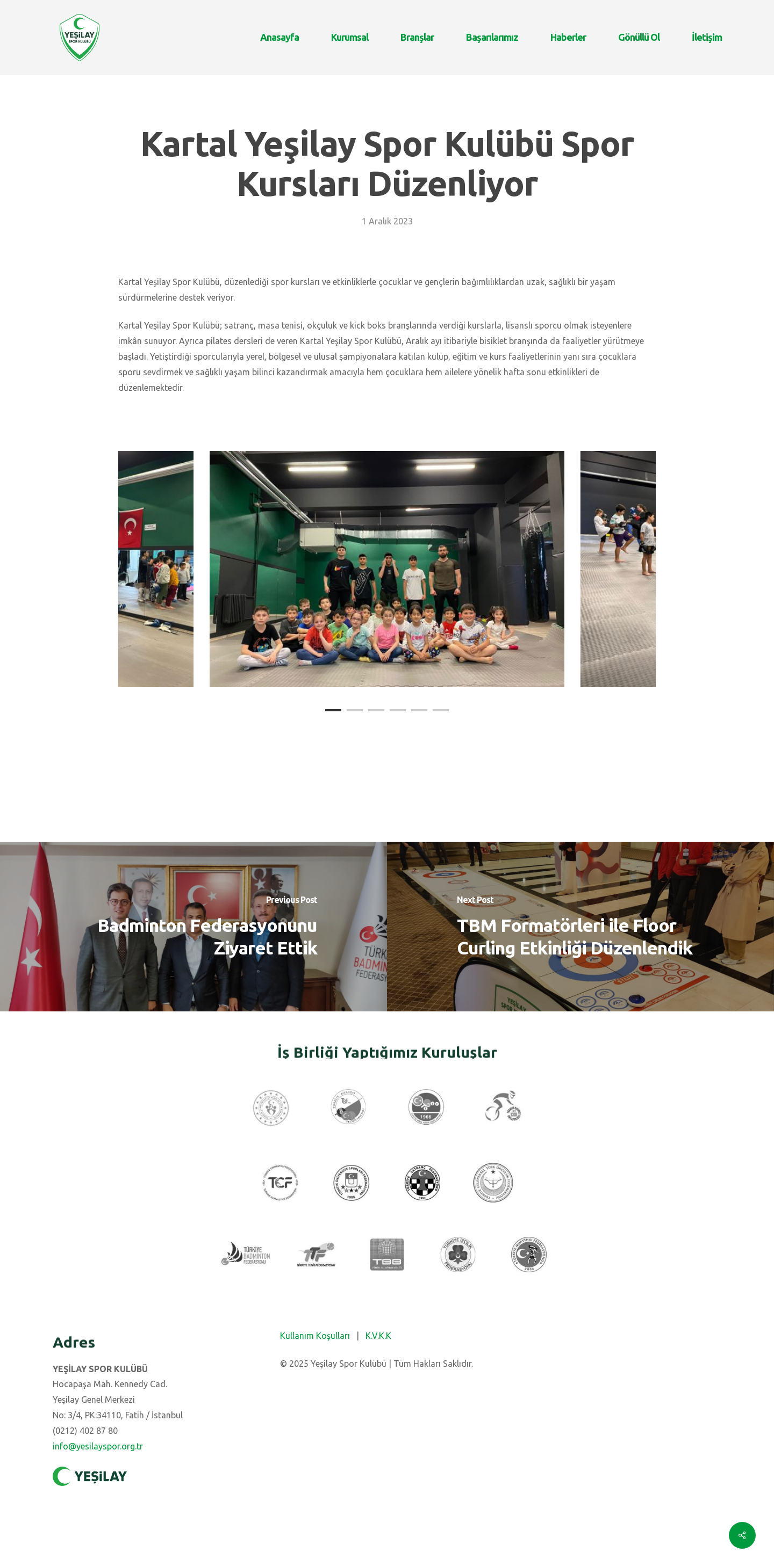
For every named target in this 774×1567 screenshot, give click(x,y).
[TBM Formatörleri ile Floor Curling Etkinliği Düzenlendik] (580, 926)
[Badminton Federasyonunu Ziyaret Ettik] (193, 926)
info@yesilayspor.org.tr (98, 1446)
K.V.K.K (378, 1335)
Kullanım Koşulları (315, 1335)
